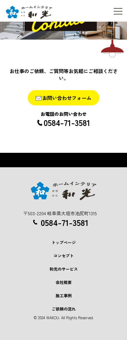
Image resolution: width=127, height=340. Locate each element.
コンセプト (64, 256)
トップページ (63, 242)
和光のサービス (63, 269)
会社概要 (64, 282)
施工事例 (64, 295)
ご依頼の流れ (63, 309)
